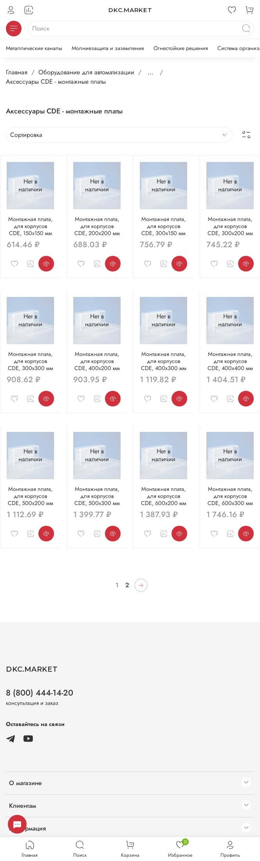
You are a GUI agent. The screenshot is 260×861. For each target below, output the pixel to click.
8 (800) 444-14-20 (39, 693)
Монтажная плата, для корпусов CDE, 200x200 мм (97, 226)
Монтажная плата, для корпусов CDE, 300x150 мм (163, 226)
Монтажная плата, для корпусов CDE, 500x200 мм (30, 496)
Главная (16, 72)
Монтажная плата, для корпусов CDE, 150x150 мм (30, 226)
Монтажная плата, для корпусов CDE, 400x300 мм (163, 361)
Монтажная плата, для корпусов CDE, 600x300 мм (230, 496)
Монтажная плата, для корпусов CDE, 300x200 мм (230, 226)
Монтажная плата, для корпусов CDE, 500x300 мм (97, 496)
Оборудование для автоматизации (86, 72)
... (150, 72)
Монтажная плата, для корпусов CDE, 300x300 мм (30, 361)
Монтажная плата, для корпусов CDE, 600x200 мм (163, 496)
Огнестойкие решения (180, 48)
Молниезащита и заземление (108, 48)
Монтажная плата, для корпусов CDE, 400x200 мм (97, 361)
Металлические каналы (34, 48)
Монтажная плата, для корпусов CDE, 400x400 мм (230, 361)
